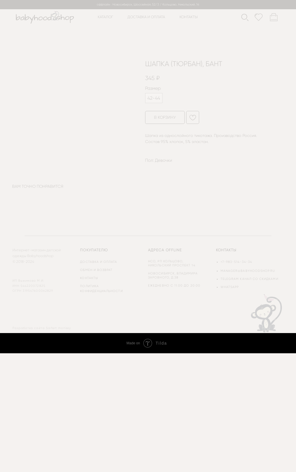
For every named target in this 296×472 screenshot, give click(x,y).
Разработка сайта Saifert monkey (41, 328)
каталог (105, 17)
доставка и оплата (146, 17)
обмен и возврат (96, 270)
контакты (189, 17)
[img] (267, 313)
